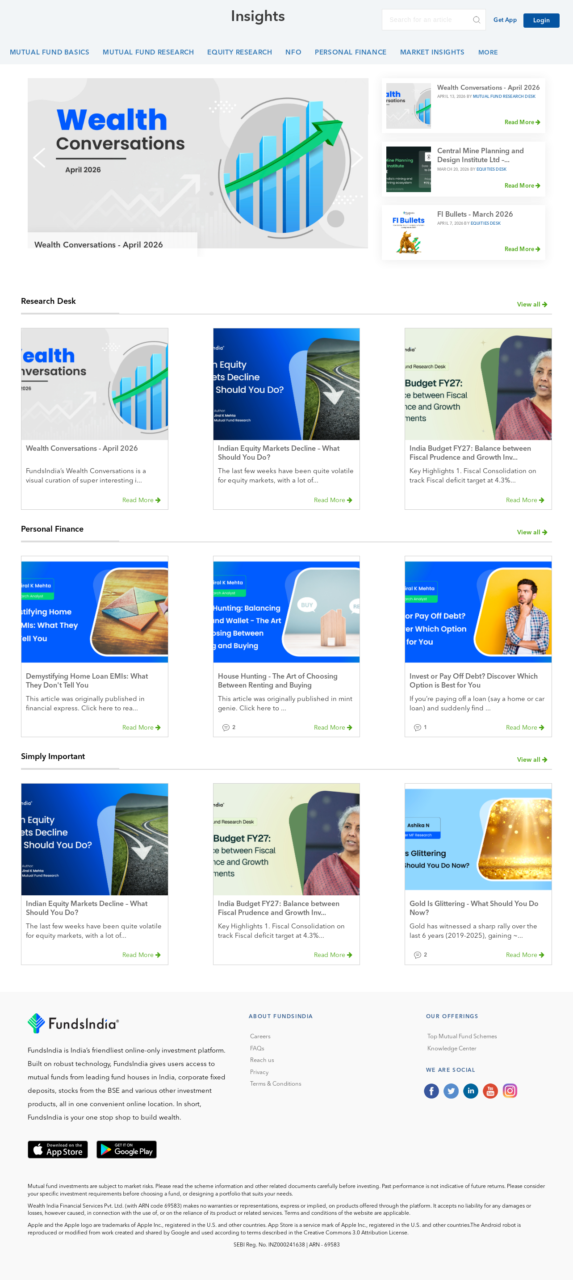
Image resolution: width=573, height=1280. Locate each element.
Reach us (262, 1060)
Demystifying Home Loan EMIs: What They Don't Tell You (87, 681)
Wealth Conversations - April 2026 (98, 245)
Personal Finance (351, 53)
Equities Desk (491, 170)
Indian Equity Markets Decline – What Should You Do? (278, 453)
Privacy (259, 1072)
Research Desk (48, 302)
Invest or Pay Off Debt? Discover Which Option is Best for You (474, 681)
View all (532, 305)
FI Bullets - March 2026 (475, 214)
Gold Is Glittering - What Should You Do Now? (474, 909)
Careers (260, 1037)
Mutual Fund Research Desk (504, 97)
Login (541, 20)
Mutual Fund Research (148, 53)
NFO (293, 53)
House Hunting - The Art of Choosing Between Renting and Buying (278, 681)
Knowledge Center (452, 1049)
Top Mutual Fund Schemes (462, 1037)
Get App (505, 20)
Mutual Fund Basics (50, 53)
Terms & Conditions (275, 1084)
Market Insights (432, 53)
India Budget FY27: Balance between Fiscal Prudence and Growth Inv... (470, 453)
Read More (523, 122)
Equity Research (239, 53)
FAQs (257, 1049)
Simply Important (53, 757)
